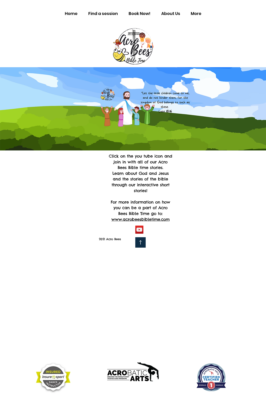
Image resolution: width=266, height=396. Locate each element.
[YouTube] (139, 230)
